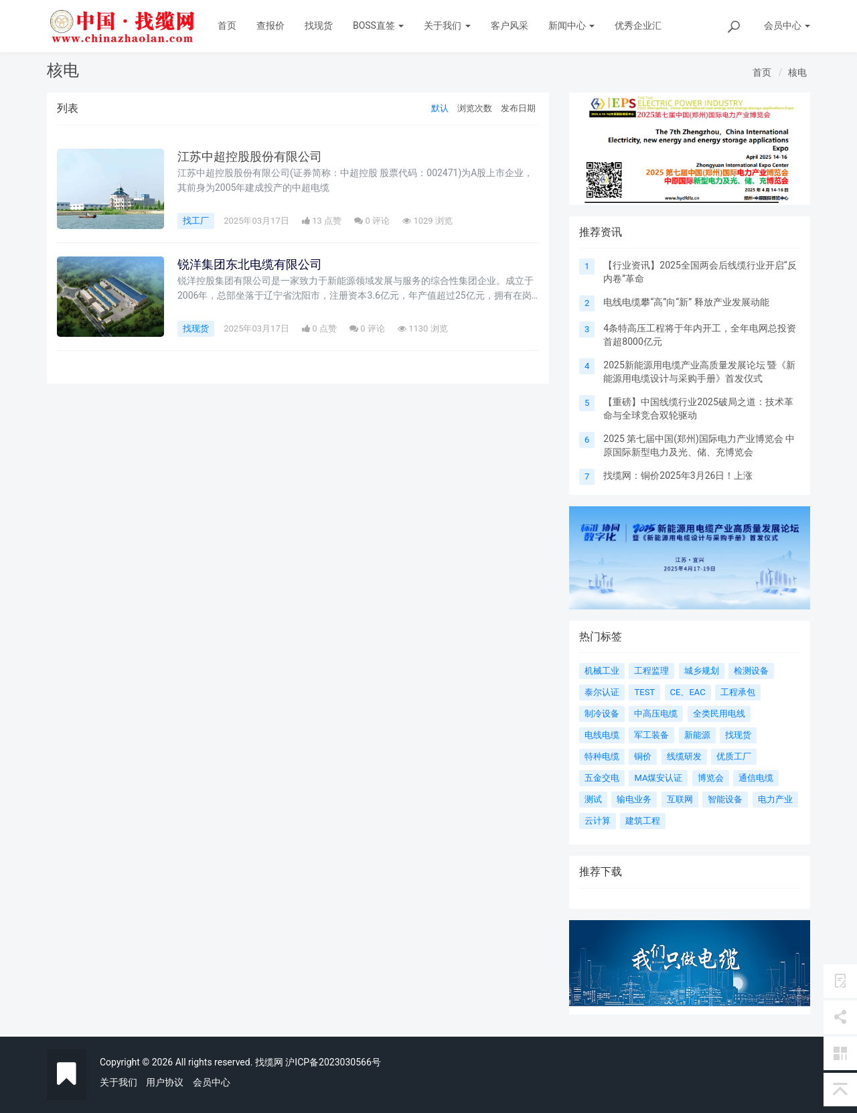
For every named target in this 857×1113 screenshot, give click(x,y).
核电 (797, 72)
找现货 (319, 25)
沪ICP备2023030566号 (332, 1062)
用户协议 (164, 1082)
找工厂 (196, 221)
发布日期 (518, 108)
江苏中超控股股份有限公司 (249, 156)
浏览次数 (474, 108)
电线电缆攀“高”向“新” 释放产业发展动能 (686, 302)
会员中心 (211, 1082)
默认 (440, 108)
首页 (227, 25)
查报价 (270, 25)
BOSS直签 (378, 25)
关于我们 (447, 25)
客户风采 (509, 25)
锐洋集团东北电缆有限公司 (249, 264)
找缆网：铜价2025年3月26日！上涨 (678, 475)
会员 (787, 25)
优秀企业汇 (638, 25)
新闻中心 (571, 25)
